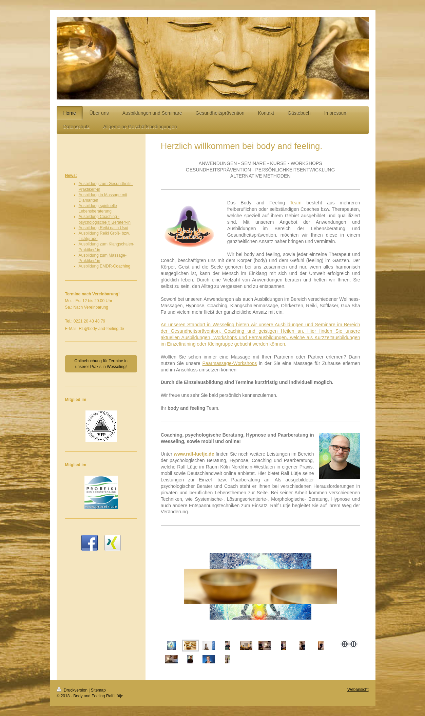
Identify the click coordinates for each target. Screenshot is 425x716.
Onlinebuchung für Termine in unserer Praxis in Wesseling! (101, 364)
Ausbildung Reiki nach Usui (103, 227)
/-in (97, 189)
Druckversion (73, 690)
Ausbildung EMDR (95, 266)
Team (296, 202)
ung (108, 211)
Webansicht (357, 689)
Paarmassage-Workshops (229, 363)
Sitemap (98, 690)
